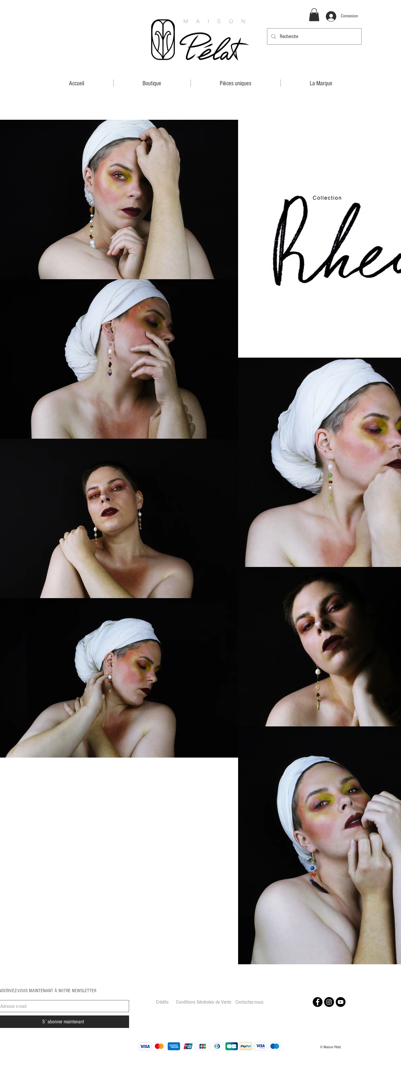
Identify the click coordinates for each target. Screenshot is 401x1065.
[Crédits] (162, 1002)
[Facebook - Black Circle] (318, 1002)
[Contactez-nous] (250, 1002)
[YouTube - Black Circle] (340, 1002)
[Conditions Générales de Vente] (203, 1002)
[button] (314, 14)
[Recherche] (313, 36)
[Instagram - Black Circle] (329, 1002)
